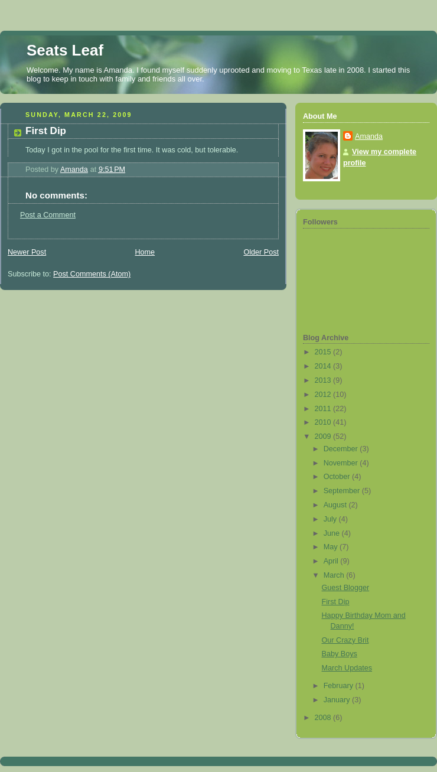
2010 (324, 422)
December (342, 449)
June (333, 533)
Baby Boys (339, 654)
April (332, 561)
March (335, 575)
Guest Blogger (346, 588)
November (342, 463)
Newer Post (27, 252)
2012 (324, 394)
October (338, 477)
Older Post (261, 252)
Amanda (369, 136)
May (332, 547)
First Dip (336, 602)
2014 (324, 366)
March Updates (347, 668)
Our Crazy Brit (345, 640)
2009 (324, 436)
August (336, 505)
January (338, 700)
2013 (324, 380)
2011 (324, 409)
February (340, 686)
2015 (324, 352)
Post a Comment (48, 215)
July (331, 519)
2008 (324, 718)
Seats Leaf (65, 50)
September (343, 491)
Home (145, 252)
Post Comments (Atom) (92, 274)
